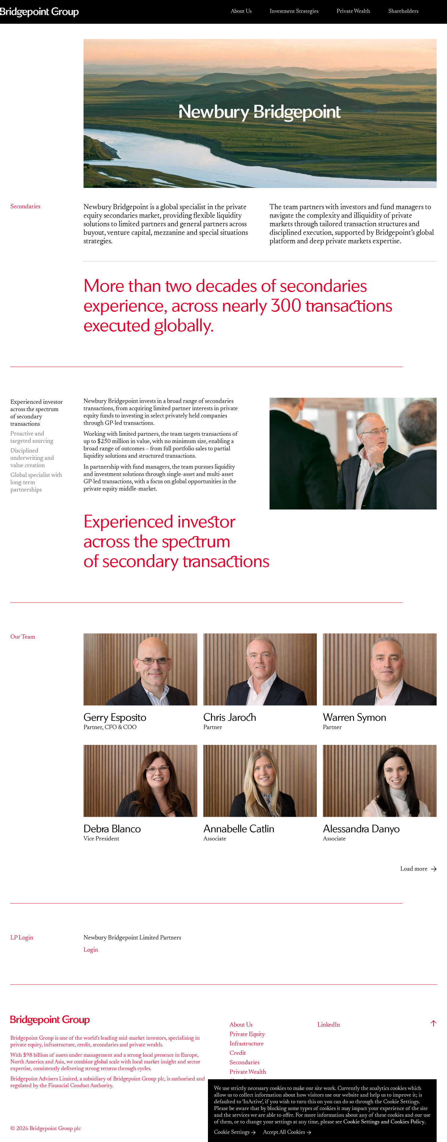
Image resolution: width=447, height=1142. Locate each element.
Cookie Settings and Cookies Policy (383, 1122)
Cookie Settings (231, 1132)
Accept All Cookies (284, 1132)
